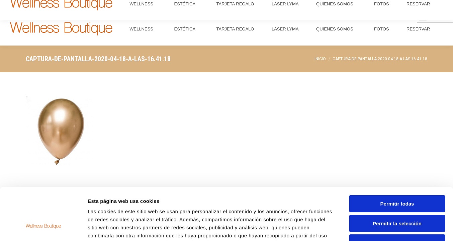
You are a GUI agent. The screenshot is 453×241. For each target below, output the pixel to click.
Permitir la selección (397, 179)
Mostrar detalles (362, 228)
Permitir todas (397, 159)
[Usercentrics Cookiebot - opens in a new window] (43, 228)
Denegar (397, 198)
